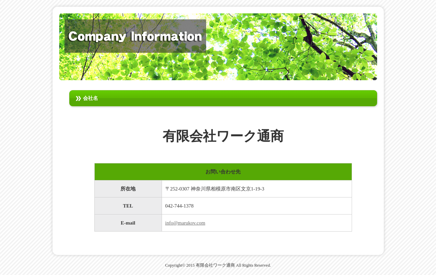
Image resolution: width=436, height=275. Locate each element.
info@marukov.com (185, 223)
